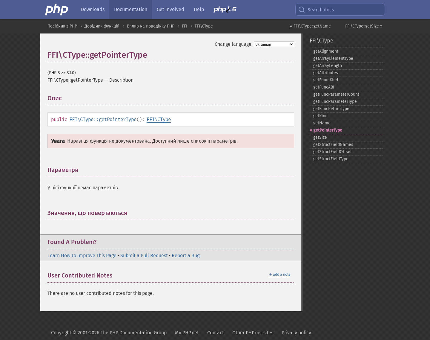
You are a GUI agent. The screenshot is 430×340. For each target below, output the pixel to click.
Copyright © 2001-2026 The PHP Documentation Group (109, 333)
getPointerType (327, 130)
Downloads (93, 9)
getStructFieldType (330, 158)
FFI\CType (204, 26)
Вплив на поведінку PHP (150, 26)
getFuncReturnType (331, 108)
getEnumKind (325, 80)
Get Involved (170, 9)
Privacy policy (296, 333)
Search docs (316, 9)
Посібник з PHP (62, 26)
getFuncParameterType (335, 101)
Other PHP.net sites (252, 333)
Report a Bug (185, 255)
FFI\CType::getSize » (364, 26)
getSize (320, 137)
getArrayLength (327, 65)
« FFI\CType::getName (310, 26)
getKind (320, 115)
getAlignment (325, 51)
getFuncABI (323, 87)
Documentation (130, 9)
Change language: (234, 44)
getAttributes (325, 72)
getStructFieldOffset (332, 151)
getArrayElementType (333, 58)
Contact (215, 333)
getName (322, 123)
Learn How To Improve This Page (81, 255)
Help (199, 9)
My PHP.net (187, 333)
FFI (184, 26)
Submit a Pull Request (144, 255)
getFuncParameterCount (336, 94)
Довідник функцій (102, 26)
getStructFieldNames (333, 144)
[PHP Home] (57, 9)
